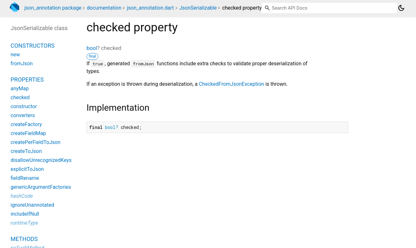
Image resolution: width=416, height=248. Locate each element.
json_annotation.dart (150, 8)
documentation (104, 8)
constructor (24, 106)
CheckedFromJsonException (231, 84)
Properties (27, 79)
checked (20, 97)
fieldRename (25, 178)
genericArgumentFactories (41, 187)
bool (92, 48)
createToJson (26, 151)
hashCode (22, 196)
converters (23, 115)
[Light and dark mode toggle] (401, 8)
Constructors (32, 45)
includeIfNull (25, 214)
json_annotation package (52, 8)
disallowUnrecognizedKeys (41, 160)
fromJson (22, 63)
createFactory (26, 124)
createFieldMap (28, 133)
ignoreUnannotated (32, 205)
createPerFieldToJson (36, 142)
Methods (24, 239)
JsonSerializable (198, 8)
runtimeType (24, 223)
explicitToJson (27, 169)
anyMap (20, 88)
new (15, 55)
